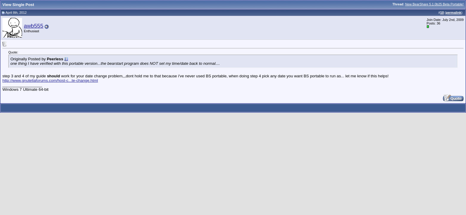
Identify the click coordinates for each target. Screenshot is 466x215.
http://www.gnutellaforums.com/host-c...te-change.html (50, 80)
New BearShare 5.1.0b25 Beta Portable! (434, 4)
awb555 (33, 26)
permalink (453, 12)
